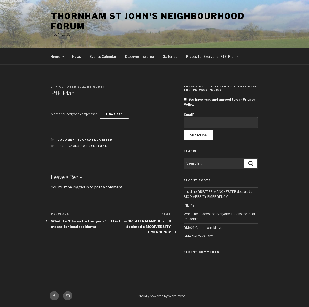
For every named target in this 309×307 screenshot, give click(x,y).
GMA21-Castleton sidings (203, 228)
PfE (60, 145)
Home (58, 56)
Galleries (170, 56)
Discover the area (139, 56)
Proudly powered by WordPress (162, 296)
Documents (68, 139)
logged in (81, 187)
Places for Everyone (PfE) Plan (213, 56)
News (76, 56)
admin (99, 86)
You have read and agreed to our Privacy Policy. (219, 101)
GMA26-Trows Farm (199, 236)
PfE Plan (190, 205)
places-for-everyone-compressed (74, 114)
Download (114, 114)
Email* (221, 120)
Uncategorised (97, 139)
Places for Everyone (87, 145)
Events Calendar (103, 56)
